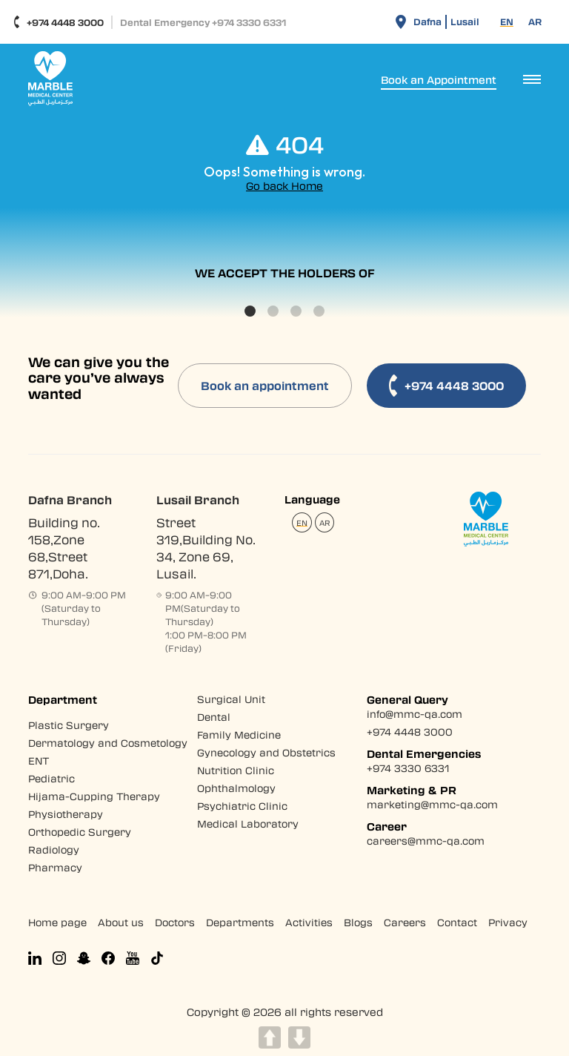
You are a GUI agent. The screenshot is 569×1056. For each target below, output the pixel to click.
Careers (405, 922)
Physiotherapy (65, 814)
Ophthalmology (236, 788)
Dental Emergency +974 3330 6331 (203, 22)
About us (121, 922)
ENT (39, 760)
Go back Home (284, 186)
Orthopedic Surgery (79, 832)
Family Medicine (239, 734)
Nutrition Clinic (235, 770)
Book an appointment (265, 385)
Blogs (358, 922)
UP (270, 1037)
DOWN (299, 1037)
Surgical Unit (231, 699)
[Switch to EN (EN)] (507, 21)
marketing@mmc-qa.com (432, 804)
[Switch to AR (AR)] (535, 21)
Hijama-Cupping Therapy (94, 796)
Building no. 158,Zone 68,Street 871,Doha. (64, 548)
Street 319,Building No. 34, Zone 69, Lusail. (206, 548)
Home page (57, 922)
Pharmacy (55, 867)
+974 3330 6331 (408, 768)
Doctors (175, 922)
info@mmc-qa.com (414, 714)
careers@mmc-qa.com (426, 841)
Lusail (464, 21)
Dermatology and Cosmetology (107, 743)
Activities (309, 922)
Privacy (508, 922)
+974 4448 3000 (58, 22)
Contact (457, 922)
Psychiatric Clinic (242, 806)
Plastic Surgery (68, 725)
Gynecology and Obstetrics (266, 752)
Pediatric (51, 778)
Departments (240, 922)
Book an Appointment (438, 80)
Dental (213, 717)
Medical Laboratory (248, 823)
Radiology (53, 849)
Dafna (427, 21)
